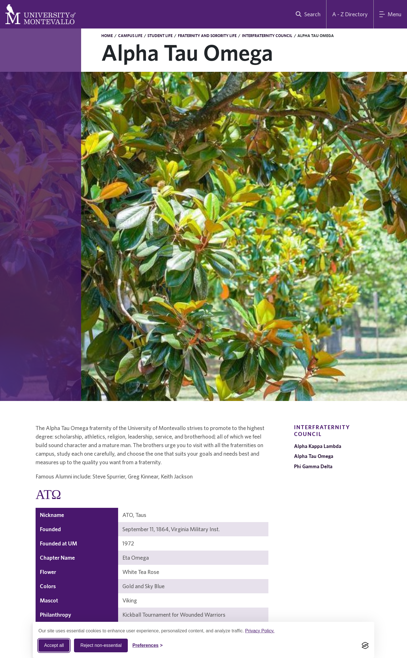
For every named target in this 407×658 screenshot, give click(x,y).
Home (107, 35)
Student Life (159, 35)
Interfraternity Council (267, 35)
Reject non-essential (101, 645)
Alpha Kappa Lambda (317, 446)
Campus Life (130, 35)
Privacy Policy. (259, 630)
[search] (306, 14)
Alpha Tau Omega (313, 456)
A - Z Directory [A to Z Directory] (350, 14)
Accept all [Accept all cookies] (54, 645)
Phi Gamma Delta (313, 466)
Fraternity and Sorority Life (207, 35)
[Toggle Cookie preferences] (147, 645)
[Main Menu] (390, 14)
